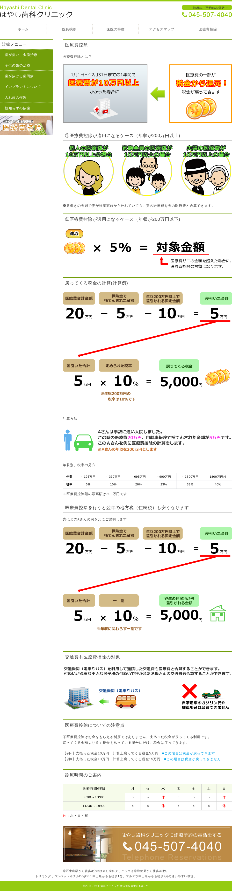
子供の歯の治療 (17, 65)
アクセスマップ (161, 29)
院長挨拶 (69, 29)
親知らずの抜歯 (17, 108)
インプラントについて (23, 87)
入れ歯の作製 (16, 97)
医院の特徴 (116, 29)
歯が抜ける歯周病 (19, 76)
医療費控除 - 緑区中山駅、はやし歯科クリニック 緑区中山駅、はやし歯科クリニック (36, 12)
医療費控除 (208, 29)
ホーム (23, 29)
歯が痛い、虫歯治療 (21, 55)
